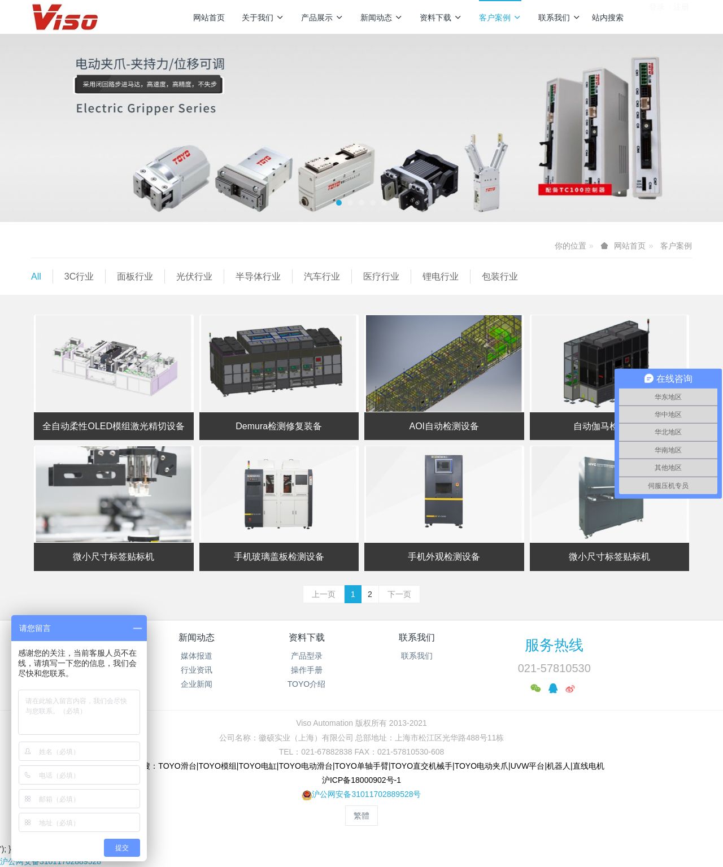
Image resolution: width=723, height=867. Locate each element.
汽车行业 (322, 276)
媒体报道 (196, 655)
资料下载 (441, 17)
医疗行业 (381, 276)
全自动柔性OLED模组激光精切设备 (113, 426)
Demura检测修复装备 (279, 426)
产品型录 (307, 655)
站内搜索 (608, 17)
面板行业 (135, 276)
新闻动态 (381, 17)
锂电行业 (441, 276)
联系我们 (559, 17)
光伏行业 (194, 276)
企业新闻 (196, 684)
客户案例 (500, 17)
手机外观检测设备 (444, 556)
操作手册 (307, 669)
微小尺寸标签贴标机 (113, 556)
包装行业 (500, 276)
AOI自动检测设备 (444, 426)
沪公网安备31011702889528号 (366, 794)
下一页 (399, 594)
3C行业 (79, 276)
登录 (657, 16)
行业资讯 (196, 669)
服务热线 (554, 645)
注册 (681, 16)
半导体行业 (258, 276)
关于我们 (263, 17)
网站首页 (209, 17)
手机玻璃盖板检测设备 (279, 556)
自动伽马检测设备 (609, 426)
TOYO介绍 (306, 684)
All (36, 276)
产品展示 (322, 17)
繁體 (361, 815)
